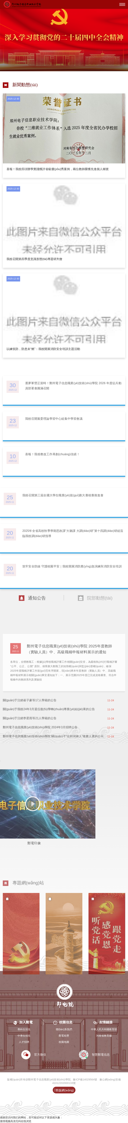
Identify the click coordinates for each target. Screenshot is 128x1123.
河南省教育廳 (104, 1035)
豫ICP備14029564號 (85, 1079)
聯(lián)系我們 (64, 1029)
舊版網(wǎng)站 (64, 1090)
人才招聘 (24, 1041)
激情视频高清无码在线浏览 (15, 1121)
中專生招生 (24, 1035)
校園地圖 (64, 1041)
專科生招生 (24, 1029)
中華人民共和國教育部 (104, 1029)
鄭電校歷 (64, 1035)
